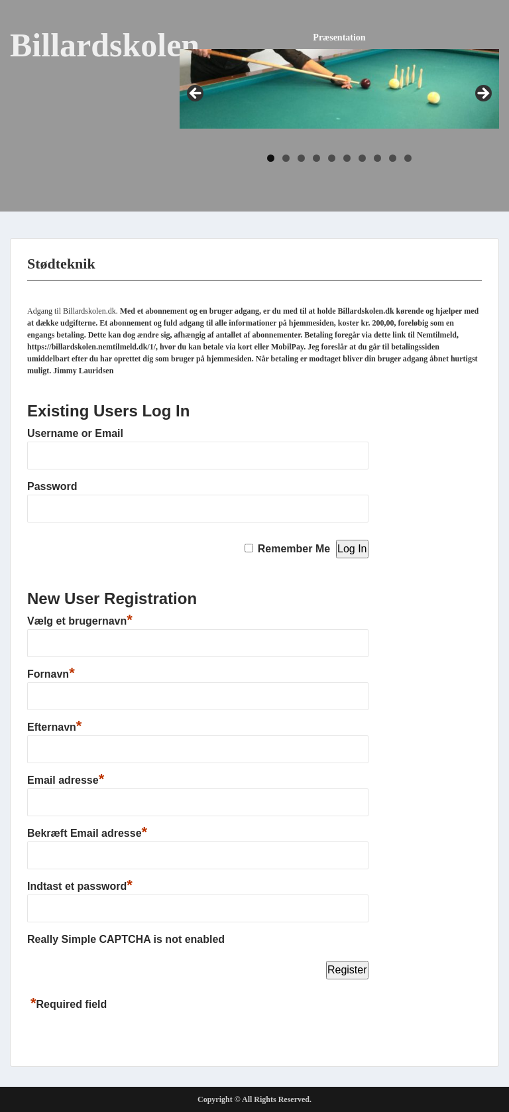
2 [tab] (286, 158)
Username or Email (75, 433)
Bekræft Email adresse (87, 833)
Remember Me (294, 548)
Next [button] (482, 94)
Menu (24, 22)
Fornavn (51, 674)
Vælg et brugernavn (80, 621)
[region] (339, 110)
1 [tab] (270, 158)
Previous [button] (196, 94)
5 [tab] (331, 158)
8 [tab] (377, 158)
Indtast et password (80, 886)
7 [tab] (362, 158)
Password (52, 486)
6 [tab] (347, 158)
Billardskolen (104, 45)
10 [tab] (408, 158)
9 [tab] (392, 158)
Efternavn (54, 727)
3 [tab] (301, 158)
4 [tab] (316, 158)
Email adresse (65, 780)
